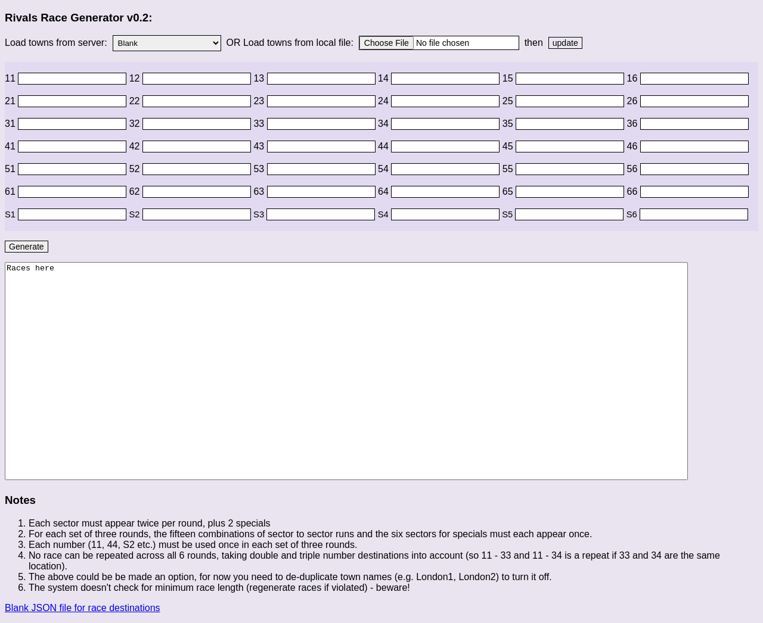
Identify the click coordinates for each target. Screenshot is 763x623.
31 (11, 124)
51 (11, 169)
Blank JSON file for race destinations (82, 608)
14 (384, 78)
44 (384, 146)
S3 (259, 214)
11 (11, 78)
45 (509, 146)
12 (135, 78)
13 (259, 78)
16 (633, 78)
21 (11, 101)
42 (135, 146)
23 (259, 101)
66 (633, 191)
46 (633, 146)
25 (509, 101)
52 (135, 169)
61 (11, 191)
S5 (508, 214)
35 (509, 124)
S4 (384, 214)
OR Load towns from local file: (290, 43)
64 (384, 191)
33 (259, 124)
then (533, 43)
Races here (346, 371)
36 (633, 124)
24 (384, 101)
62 (135, 191)
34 (384, 124)
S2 (135, 214)
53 (259, 169)
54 (384, 169)
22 (135, 101)
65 (509, 191)
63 (259, 191)
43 (259, 146)
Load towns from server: (57, 43)
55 (509, 169)
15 (509, 78)
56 (633, 169)
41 (11, 146)
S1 (11, 214)
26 (633, 101)
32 (135, 124)
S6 (633, 214)
